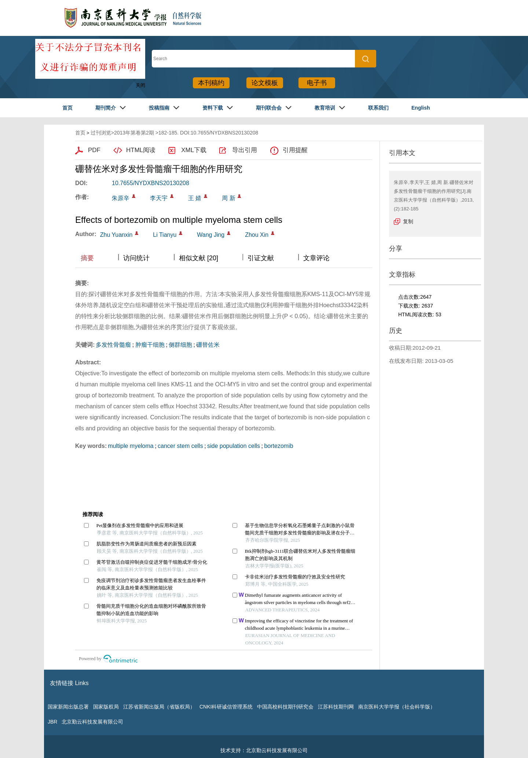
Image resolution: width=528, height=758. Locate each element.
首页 (67, 108)
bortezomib (278, 446)
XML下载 (193, 150)
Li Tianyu (164, 235)
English (420, 108)
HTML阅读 (140, 150)
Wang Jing (210, 235)
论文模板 (265, 83)
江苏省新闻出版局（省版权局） (159, 707)
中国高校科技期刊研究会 (285, 707)
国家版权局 (106, 707)
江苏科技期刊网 (336, 707)
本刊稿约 (211, 83)
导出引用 (244, 150)
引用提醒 (295, 150)
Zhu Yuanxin (116, 235)
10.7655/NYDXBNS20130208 (150, 183)
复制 (408, 221)
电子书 (317, 83)
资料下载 (212, 108)
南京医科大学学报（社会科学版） (396, 707)
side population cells (233, 446)
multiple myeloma (130, 446)
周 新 (228, 198)
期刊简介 (105, 108)
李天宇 (159, 198)
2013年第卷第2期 (134, 133)
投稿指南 (159, 108)
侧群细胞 (180, 345)
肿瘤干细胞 (150, 345)
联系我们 (378, 108)
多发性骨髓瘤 (113, 345)
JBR (52, 722)
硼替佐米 (208, 345)
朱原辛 (120, 198)
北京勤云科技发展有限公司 (92, 722)
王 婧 (194, 198)
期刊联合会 (269, 108)
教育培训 (325, 108)
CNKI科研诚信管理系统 (226, 707)
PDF (94, 150)
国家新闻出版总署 (68, 707)
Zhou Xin (256, 235)
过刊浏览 (101, 133)
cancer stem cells (180, 446)
